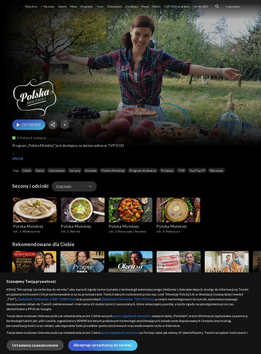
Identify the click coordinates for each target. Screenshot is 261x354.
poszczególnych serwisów (132, 316)
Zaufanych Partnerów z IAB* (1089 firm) (47, 299)
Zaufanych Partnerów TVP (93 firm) (128, 299)
